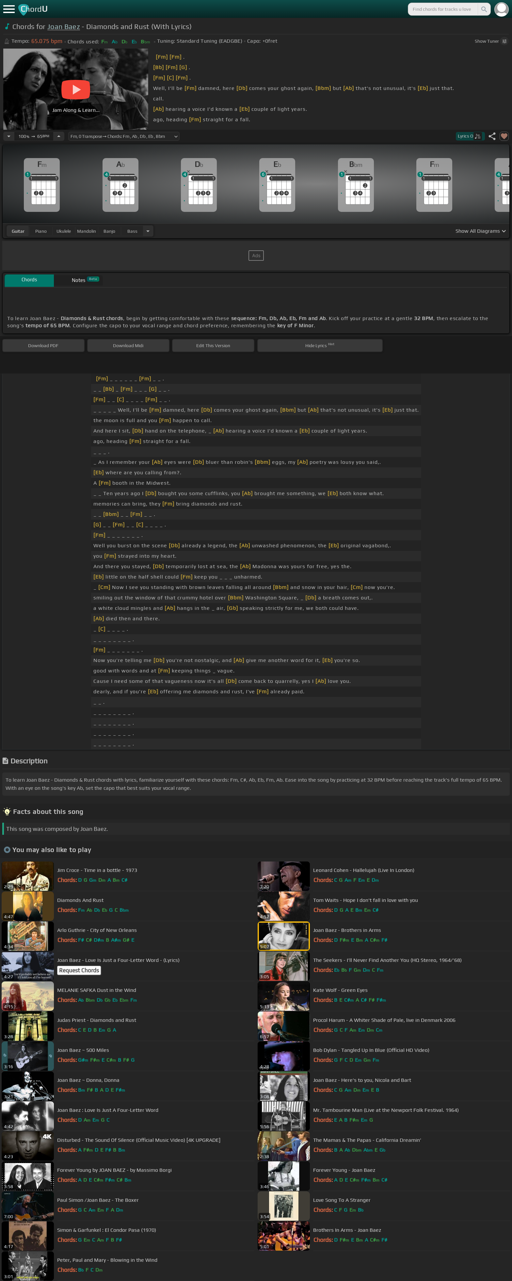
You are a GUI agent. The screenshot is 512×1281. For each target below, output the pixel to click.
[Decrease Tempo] (8, 136)
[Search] (483, 9)
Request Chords (79, 970)
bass (132, 231)
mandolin (86, 231)
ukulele (63, 231)
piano (41, 231)
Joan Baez (63, 26)
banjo (109, 231)
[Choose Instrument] (148, 231)
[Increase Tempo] (58, 136)
